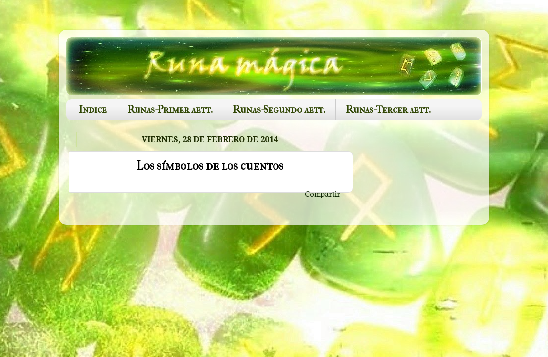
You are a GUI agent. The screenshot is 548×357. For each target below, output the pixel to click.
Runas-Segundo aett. (279, 109)
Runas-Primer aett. (170, 109)
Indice (93, 109)
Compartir (322, 193)
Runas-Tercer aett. (388, 109)
